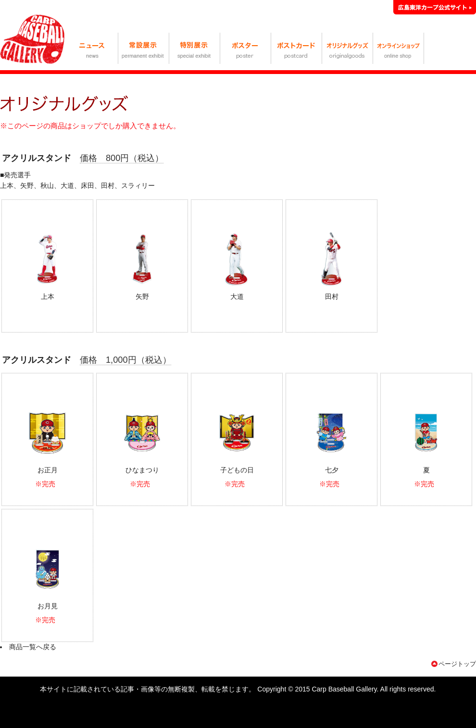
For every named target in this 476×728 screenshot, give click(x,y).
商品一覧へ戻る (32, 647)
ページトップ (457, 663)
